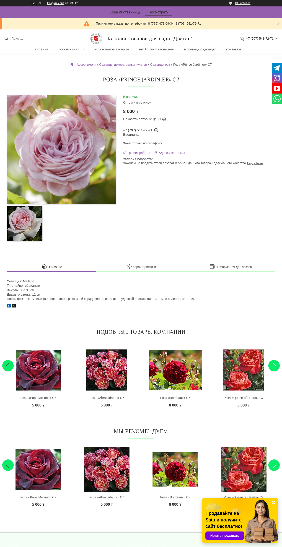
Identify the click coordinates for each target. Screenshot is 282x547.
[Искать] (6, 38)
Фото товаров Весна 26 (111, 49)
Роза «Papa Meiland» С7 (38, 398)
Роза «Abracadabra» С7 (106, 398)
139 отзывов (243, 3)
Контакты (233, 49)
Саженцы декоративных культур (123, 64)
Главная (41, 49)
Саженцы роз (160, 64)
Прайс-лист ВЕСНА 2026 (156, 49)
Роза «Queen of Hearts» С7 (244, 398)
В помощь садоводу (200, 49)
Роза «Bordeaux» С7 (175, 398)
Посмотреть (158, 12)
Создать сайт (55, 3)
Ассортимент (69, 49)
